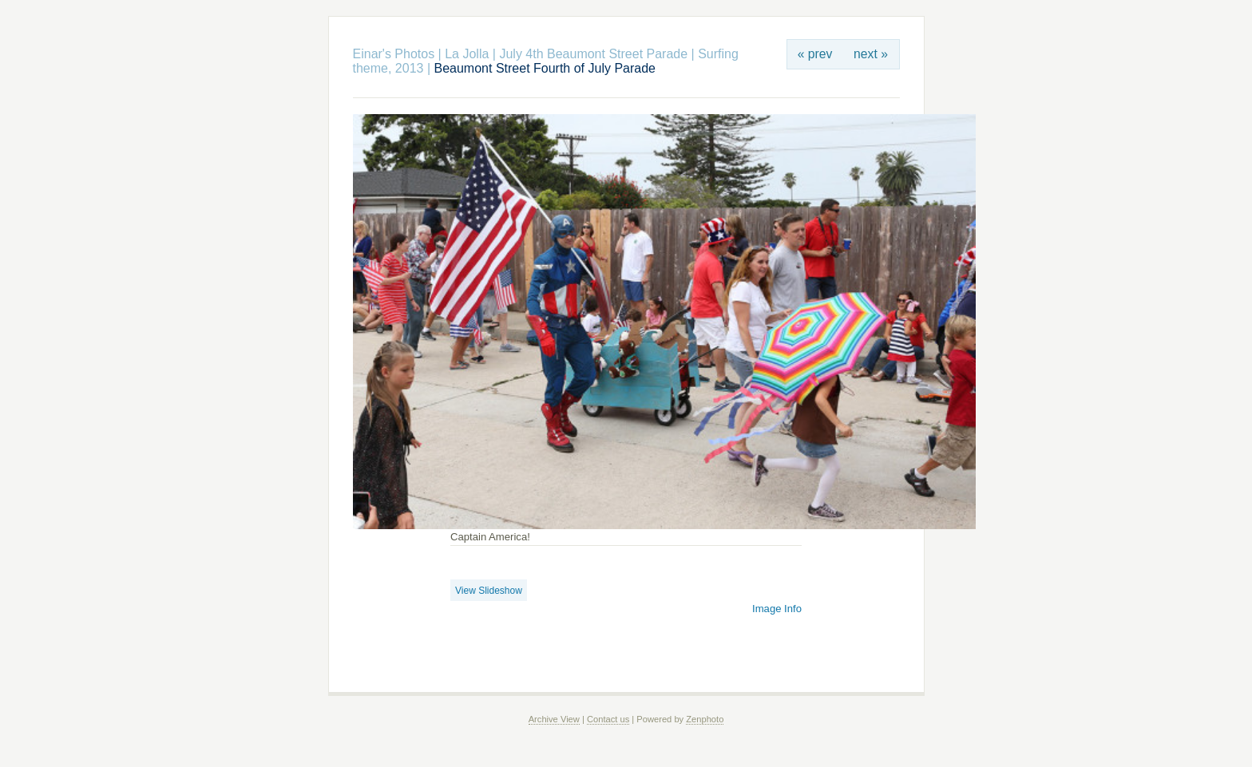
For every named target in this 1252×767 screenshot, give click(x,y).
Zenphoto (704, 719)
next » (871, 54)
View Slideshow (488, 590)
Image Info (777, 609)
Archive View (554, 719)
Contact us (608, 719)
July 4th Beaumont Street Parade (593, 54)
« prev (815, 54)
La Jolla (469, 54)
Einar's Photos (394, 54)
